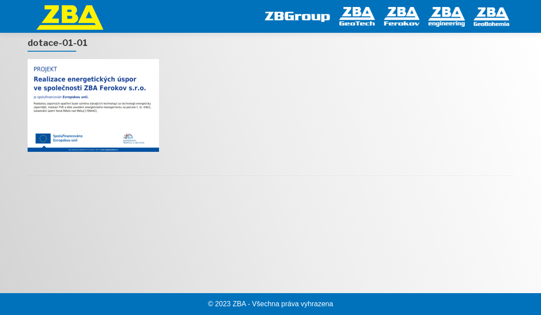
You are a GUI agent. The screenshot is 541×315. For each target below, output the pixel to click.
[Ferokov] (401, 15)
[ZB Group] (297, 15)
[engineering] (446, 15)
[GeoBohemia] (491, 15)
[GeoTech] (357, 15)
